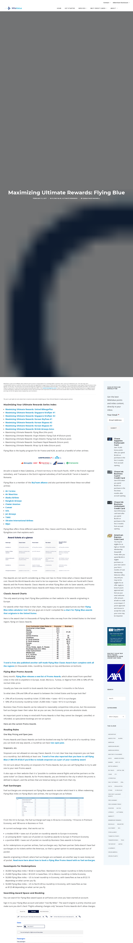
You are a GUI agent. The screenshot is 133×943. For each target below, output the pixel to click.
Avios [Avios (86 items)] (110, 424)
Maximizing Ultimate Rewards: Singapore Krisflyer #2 (30, 81)
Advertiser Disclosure (121, 2)
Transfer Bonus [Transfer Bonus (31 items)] (113, 506)
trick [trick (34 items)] (122, 506)
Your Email (113, 81)
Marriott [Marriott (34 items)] (111, 482)
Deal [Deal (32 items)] (122, 448)
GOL (7, 176)
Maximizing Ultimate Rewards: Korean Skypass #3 (28, 91)
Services (82, 8)
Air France (7, 702)
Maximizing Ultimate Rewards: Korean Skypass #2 (28, 88)
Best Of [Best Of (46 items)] (117, 428)
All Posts (66, 880)
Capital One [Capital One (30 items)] (120, 436)
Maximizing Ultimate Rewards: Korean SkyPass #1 (28, 85)
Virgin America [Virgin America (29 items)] (112, 518)
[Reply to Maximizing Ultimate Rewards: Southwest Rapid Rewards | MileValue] (90, 753)
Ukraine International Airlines (19, 186)
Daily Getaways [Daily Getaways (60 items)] (113, 448)
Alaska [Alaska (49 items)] (120, 404)
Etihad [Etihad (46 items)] (110, 456)
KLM (24, 702)
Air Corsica (10, 157)
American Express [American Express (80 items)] (113, 416)
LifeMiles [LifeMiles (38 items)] (111, 478)
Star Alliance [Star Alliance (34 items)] (112, 498)
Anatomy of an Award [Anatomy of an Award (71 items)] (115, 420)
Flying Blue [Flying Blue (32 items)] (118, 456)
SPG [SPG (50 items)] (119, 494)
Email (39, 854)
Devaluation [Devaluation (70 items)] (118, 452)
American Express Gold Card (119, 203)
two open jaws (57, 408)
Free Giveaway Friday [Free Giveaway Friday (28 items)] (114, 470)
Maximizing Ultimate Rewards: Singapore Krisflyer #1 (30, 78)
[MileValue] (13, 8)
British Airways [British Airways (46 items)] (113, 432)
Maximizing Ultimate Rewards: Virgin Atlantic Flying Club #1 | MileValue (43, 723)
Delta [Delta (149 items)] (110, 452)
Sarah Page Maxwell (91, 31)
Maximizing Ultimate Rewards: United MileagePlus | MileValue (40, 805)
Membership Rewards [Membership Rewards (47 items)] (114, 486)
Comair (8, 173)
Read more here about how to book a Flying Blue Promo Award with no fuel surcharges (54, 526)
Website (69, 854)
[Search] (128, 9)
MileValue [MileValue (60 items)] (111, 490)
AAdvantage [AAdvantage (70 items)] (112, 400)
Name (10, 854)
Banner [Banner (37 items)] (110, 428)
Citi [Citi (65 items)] (116, 440)
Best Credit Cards (99, 8)
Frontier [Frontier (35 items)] (111, 474)
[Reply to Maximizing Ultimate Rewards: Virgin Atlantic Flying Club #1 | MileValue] (90, 723)
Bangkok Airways (13, 166)
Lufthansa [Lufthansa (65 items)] (119, 478)
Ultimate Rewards (70, 31)
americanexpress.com (49, 54)
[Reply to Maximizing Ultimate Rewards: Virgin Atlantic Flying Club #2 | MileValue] (90, 738)
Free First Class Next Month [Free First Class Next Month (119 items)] (114, 461)
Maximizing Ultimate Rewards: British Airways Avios (30, 95)
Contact (106, 2)
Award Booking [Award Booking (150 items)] (119, 424)
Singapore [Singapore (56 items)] (120, 490)
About (114, 8)
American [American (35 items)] (111, 408)
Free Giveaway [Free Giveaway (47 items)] (112, 466)
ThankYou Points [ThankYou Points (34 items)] (113, 502)
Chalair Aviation (12, 170)
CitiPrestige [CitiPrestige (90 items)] (112, 444)
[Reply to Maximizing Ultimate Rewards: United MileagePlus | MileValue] (90, 805)
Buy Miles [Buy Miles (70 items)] (111, 436)
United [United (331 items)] (120, 510)
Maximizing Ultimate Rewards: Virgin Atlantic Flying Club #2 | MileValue (43, 738)
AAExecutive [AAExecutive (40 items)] (112, 404)
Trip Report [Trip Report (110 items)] (112, 510)
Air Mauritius (11, 160)
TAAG (7, 183)
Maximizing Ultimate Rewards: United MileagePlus (29, 75)
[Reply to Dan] (90, 773)
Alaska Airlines (12, 163)
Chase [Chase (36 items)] (110, 440)
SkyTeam (31, 702)
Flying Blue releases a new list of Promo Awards (38, 342)
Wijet (7, 189)
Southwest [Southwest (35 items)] (111, 494)
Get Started (70, 8)
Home (59, 8)
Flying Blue (56, 31)
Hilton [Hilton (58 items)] (118, 474)
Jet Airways (10, 180)
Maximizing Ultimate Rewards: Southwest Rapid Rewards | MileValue (42, 753)
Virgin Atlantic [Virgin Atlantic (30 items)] (113, 522)
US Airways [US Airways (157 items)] (111, 514)
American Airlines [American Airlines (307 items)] (113, 412)
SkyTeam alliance (39, 148)
